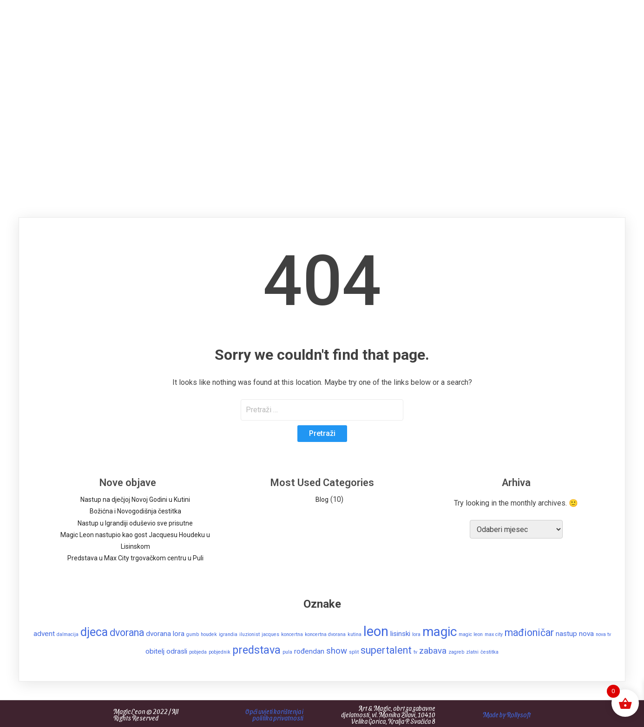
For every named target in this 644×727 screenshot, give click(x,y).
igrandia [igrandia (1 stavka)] (228, 634)
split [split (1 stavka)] (354, 652)
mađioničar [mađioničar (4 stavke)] (529, 632)
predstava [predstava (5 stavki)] (256, 649)
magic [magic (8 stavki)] (439, 631)
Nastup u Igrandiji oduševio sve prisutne (135, 523)
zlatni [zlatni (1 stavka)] (472, 652)
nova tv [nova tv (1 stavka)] (603, 634)
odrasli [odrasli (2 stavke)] (176, 651)
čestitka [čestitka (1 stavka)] (489, 652)
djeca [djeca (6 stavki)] (94, 632)
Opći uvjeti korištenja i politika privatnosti (274, 715)
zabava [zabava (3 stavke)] (433, 651)
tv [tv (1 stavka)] (415, 652)
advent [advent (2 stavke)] (44, 634)
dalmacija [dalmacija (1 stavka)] (68, 634)
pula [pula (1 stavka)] (287, 652)
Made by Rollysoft (507, 715)
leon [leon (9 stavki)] (375, 631)
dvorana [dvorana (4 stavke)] (127, 632)
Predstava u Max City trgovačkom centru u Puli (135, 558)
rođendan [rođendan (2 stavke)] (309, 651)
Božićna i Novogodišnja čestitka (135, 511)
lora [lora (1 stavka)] (416, 634)
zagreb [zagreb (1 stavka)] (456, 652)
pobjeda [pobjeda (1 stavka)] (198, 652)
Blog (322, 499)
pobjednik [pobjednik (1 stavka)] (219, 652)
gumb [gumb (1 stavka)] (192, 634)
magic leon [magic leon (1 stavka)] (471, 634)
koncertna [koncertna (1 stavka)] (292, 634)
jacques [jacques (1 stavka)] (270, 634)
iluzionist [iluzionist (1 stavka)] (249, 634)
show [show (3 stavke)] (336, 651)
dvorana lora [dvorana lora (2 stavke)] (165, 634)
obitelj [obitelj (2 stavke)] (154, 651)
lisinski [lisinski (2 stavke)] (400, 634)
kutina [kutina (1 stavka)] (354, 634)
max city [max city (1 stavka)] (494, 634)
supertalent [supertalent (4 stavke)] (386, 650)
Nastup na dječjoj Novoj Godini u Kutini (135, 499)
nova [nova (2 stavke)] (586, 634)
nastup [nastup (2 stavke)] (566, 634)
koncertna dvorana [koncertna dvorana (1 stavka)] (325, 634)
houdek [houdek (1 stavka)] (209, 634)
